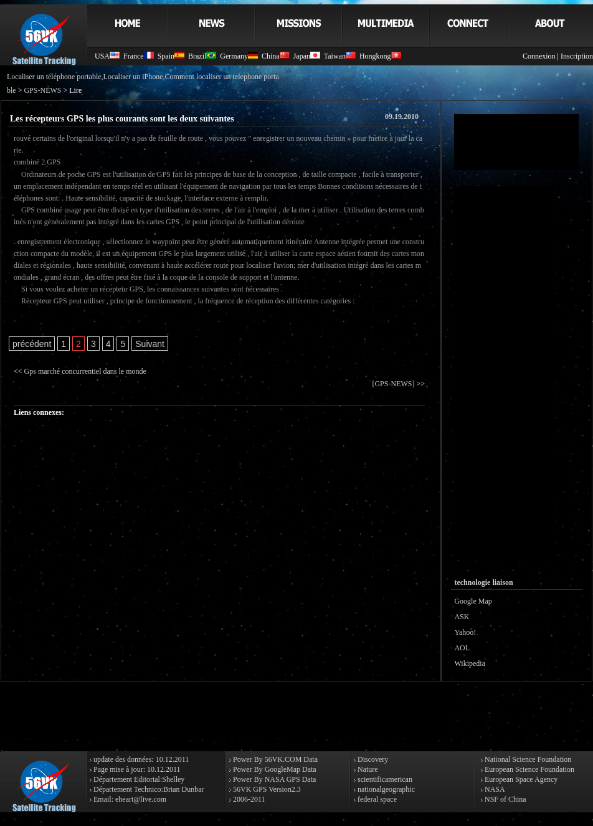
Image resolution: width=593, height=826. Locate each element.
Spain (171, 56)
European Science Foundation (528, 769)
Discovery (372, 759)
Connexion (539, 56)
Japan (306, 56)
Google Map (472, 601)
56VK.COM (283, 759)
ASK (461, 616)
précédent (31, 344)
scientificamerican (384, 779)
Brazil (202, 56)
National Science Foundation (527, 759)
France (138, 56)
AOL (462, 647)
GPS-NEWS (42, 90)
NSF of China (504, 799)
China (276, 56)
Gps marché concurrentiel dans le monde (85, 371)
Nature (367, 769)
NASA (494, 789)
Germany (239, 56)
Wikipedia (469, 663)
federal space (376, 799)
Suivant (149, 344)
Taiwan (340, 56)
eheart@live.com (140, 799)
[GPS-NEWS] (393, 383)
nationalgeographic (385, 789)
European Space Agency (520, 779)
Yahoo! (465, 632)
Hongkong (380, 56)
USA (107, 56)
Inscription (577, 56)
